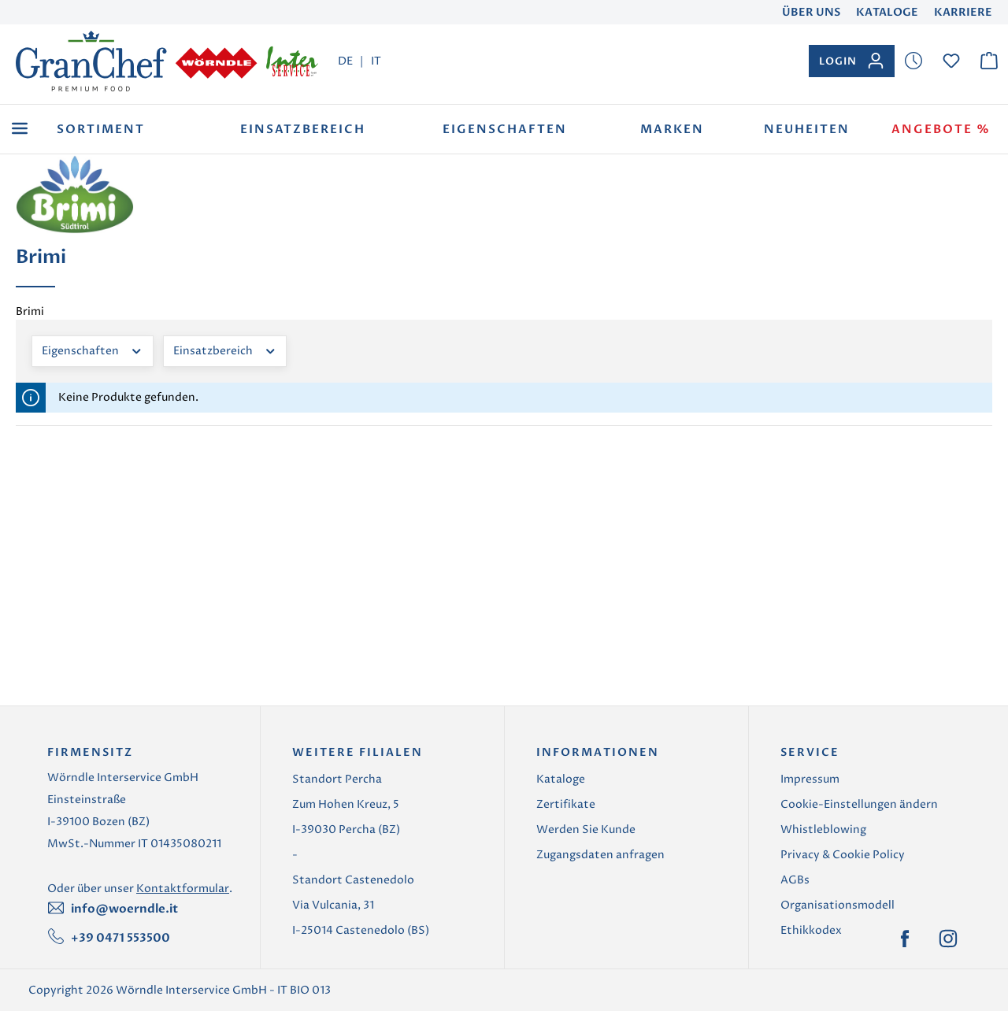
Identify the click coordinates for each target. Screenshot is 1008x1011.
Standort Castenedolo (353, 879)
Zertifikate (565, 804)
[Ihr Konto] (852, 61)
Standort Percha (337, 779)
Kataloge (887, 12)
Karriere (963, 12)
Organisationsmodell (837, 905)
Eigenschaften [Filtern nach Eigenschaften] (92, 349)
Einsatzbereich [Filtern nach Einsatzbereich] (225, 349)
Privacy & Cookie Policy (842, 854)
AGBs (795, 879)
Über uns (811, 12)
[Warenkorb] (989, 61)
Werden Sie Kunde (586, 829)
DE (345, 61)
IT (376, 61)
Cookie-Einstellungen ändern (859, 804)
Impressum (809, 779)
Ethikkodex (811, 930)
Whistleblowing (823, 829)
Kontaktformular (182, 888)
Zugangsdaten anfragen (600, 854)
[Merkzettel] (913, 61)
